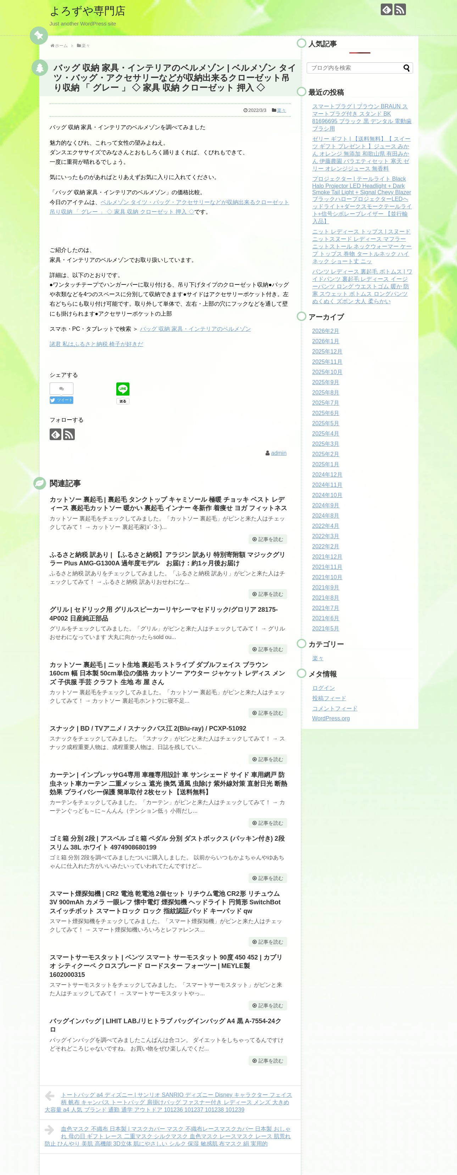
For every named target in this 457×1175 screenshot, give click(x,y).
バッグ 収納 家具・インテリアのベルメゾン (195, 329)
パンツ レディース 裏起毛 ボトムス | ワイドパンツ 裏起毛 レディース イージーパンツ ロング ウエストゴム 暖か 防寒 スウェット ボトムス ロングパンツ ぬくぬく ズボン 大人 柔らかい (362, 286)
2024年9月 (326, 505)
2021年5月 (326, 629)
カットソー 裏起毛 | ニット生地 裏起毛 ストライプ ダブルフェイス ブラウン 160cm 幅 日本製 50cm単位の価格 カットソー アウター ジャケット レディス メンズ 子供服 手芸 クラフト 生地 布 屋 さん (167, 673)
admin (279, 453)
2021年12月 (327, 557)
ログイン (323, 688)
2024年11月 (327, 485)
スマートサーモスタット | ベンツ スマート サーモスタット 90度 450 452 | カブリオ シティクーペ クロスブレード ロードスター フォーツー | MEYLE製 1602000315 (166, 966)
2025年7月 (326, 403)
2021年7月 (326, 608)
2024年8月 (326, 516)
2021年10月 (327, 577)
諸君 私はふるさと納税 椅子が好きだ (97, 344)
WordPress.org (331, 718)
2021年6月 (326, 618)
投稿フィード (329, 698)
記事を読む (270, 539)
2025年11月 (327, 362)
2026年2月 (326, 331)
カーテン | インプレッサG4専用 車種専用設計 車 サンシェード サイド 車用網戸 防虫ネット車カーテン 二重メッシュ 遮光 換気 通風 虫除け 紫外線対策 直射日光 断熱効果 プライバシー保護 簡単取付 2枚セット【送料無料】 (168, 783)
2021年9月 (326, 587)
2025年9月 (326, 382)
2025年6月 (326, 413)
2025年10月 (327, 372)
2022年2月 (326, 546)
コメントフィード (335, 708)
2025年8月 (326, 393)
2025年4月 (326, 434)
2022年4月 (326, 526)
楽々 (281, 110)
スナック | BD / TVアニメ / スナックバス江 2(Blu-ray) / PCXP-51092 (148, 728)
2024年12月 (327, 475)
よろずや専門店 (88, 11)
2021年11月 (327, 567)
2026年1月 (326, 341)
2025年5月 (326, 423)
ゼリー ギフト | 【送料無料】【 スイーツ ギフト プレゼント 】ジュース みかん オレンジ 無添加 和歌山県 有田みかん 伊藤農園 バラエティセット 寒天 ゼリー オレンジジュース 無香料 (361, 154)
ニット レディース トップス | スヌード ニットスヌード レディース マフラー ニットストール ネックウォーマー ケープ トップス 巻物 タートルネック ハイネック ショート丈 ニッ (362, 246)
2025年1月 (326, 464)
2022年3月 (326, 536)
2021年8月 (326, 598)
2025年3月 (326, 444)
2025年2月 (326, 454)
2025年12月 (327, 352)
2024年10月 (327, 495)
